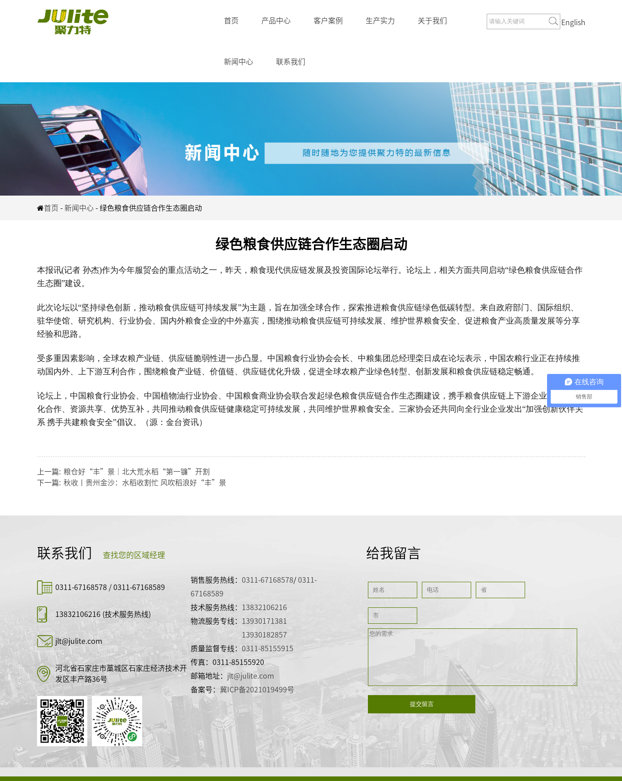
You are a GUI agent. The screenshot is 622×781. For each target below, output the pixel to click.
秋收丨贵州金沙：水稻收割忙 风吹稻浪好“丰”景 (145, 482)
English (573, 22)
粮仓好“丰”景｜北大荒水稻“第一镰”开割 (137, 471)
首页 (231, 20)
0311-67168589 (139, 587)
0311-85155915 (267, 648)
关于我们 (432, 20)
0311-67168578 (82, 587)
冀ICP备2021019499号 (257, 689)
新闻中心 (238, 61)
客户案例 (328, 20)
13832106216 (78, 614)
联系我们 (290, 61)
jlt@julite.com (78, 641)
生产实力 (380, 20)
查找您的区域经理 (134, 555)
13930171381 (264, 621)
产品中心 (276, 20)
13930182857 (264, 634)
